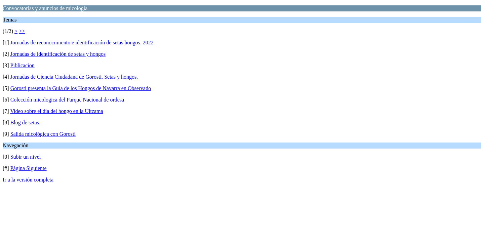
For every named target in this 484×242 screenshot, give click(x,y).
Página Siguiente (28, 168)
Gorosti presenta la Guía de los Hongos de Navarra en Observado (80, 88)
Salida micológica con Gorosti (43, 134)
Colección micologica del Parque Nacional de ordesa (67, 100)
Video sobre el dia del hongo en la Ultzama (56, 111)
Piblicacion (22, 65)
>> (22, 31)
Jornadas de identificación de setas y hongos (58, 54)
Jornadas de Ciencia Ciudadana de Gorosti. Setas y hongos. (74, 77)
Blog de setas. (25, 122)
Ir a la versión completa (28, 180)
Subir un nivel (25, 157)
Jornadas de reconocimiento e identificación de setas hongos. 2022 (82, 42)
